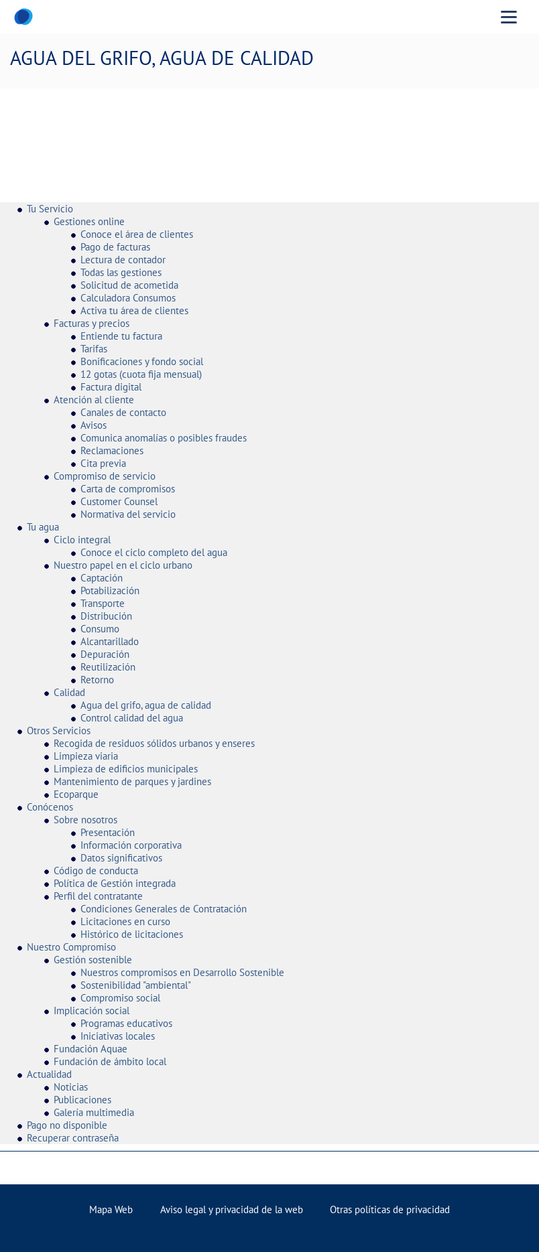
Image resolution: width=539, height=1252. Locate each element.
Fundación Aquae (90, 1048)
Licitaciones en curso (125, 921)
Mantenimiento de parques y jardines (132, 781)
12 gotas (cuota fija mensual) (141, 374)
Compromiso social (120, 997)
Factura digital (110, 386)
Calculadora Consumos (128, 297)
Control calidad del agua (131, 717)
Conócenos (50, 807)
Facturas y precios (91, 323)
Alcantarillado (109, 641)
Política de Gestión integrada (115, 883)
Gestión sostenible (93, 959)
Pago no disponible (67, 1125)
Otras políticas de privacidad (390, 1209)
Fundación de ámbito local (110, 1061)
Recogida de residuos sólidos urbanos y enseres (154, 743)
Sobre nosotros (85, 819)
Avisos (93, 425)
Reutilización (107, 666)
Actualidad (49, 1074)
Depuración (104, 654)
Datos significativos (121, 857)
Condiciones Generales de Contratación (163, 908)
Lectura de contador (123, 259)
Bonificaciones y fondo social (141, 361)
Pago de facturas (115, 246)
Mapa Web (111, 1209)
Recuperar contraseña (73, 1137)
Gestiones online (89, 221)
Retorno (97, 679)
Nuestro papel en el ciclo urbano (123, 565)
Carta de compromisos (127, 488)
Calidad (69, 692)
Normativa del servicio (128, 514)
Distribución (106, 616)
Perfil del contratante (98, 896)
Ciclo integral (82, 539)
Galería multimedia (94, 1112)
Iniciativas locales (117, 1036)
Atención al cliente (94, 399)
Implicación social (91, 1010)
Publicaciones (82, 1099)
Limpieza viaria (86, 756)
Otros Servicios (59, 730)
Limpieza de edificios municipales (126, 768)
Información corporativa (131, 845)
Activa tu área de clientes (134, 310)
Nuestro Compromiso (71, 947)
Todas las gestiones (121, 272)
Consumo (99, 628)
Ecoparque (76, 794)
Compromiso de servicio (105, 476)
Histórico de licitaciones (131, 934)
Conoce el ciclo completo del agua (153, 552)
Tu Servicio (50, 208)
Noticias (71, 1087)
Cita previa (103, 463)
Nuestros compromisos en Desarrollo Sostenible (182, 972)
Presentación (107, 832)
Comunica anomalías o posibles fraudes (163, 437)
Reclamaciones (111, 450)
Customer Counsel (119, 501)
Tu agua (43, 526)
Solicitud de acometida (129, 285)
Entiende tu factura (121, 336)
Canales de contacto (123, 412)
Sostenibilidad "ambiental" (135, 985)
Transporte (102, 603)
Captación (101, 577)
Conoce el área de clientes (136, 234)
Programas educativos (126, 1023)
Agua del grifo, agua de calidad (145, 705)
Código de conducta (96, 870)
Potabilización (109, 590)
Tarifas (93, 348)
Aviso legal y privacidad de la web (231, 1209)
